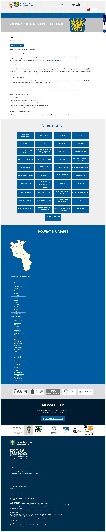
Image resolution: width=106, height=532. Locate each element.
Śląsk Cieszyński (13, 467)
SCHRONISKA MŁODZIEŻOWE (18, 342)
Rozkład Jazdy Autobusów (40, 514)
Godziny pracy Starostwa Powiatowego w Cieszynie (21, 526)
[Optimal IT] (31, 498)
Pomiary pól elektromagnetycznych (54, 514)
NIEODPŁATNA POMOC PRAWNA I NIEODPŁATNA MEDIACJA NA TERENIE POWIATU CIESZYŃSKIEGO (19, 376)
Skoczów (16, 304)
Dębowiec (16, 295)
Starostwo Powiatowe (37, 15)
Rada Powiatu (24, 503)
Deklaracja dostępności (49, 510)
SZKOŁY (16, 339)
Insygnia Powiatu (45, 504)
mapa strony (12, 488)
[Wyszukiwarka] (55, 5)
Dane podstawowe (14, 510)
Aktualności (12, 15)
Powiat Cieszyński (23, 15)
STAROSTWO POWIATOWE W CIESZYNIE (18, 366)
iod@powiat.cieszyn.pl (55, 60)
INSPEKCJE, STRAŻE (19, 360)
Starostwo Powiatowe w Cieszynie (17, 469)
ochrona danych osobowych (16, 494)
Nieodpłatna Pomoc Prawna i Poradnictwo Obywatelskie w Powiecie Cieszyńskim (24, 474)
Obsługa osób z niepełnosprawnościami (18, 515)
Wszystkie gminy (18, 286)
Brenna (16, 291)
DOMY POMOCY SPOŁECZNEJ (18, 348)
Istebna (16, 302)
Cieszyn (16, 288)
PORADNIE (17, 345)
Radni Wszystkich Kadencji (33, 503)
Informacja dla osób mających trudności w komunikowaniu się (51, 516)
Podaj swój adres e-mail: (15, 40)
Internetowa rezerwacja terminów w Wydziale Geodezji (21, 514)
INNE (15, 354)
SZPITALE (16, 337)
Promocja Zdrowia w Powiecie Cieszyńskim (19, 471)
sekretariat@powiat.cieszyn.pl (20, 454)
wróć (12, 37)
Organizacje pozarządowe (35, 518)
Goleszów (16, 297)
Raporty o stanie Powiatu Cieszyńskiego (59, 504)
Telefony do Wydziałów (42, 524)
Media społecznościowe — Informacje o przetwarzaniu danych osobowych (23, 479)
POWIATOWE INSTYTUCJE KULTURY (17, 324)
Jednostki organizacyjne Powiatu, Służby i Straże (20, 504)
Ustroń (16, 309)
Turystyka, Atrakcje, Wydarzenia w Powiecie (19, 506)
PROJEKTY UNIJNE (19, 320)
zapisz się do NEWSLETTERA (53, 419)
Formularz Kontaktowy (30, 524)
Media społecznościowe (25, 510)
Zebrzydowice (18, 313)
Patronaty (44, 506)
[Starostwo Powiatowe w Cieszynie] (23, 5)
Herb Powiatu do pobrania (36, 510)
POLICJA (16, 362)
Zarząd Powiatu (44, 503)
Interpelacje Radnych (36, 504)
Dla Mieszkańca (50, 15)
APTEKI (16, 370)
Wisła (15, 311)
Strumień (16, 307)
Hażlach (16, 300)
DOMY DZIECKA (18, 351)
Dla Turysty (60, 15)
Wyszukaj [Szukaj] (62, 5)
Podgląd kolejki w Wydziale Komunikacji (37, 515)
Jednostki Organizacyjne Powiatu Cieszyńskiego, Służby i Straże (23, 516)
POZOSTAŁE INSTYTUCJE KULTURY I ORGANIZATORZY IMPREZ (18, 332)
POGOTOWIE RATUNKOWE (17, 357)
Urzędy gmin (45, 518)
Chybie (16, 293)
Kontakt (68, 15)
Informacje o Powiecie (14, 503)
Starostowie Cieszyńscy (35, 506)
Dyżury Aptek (52, 518)
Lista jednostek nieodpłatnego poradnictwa (19, 518)
